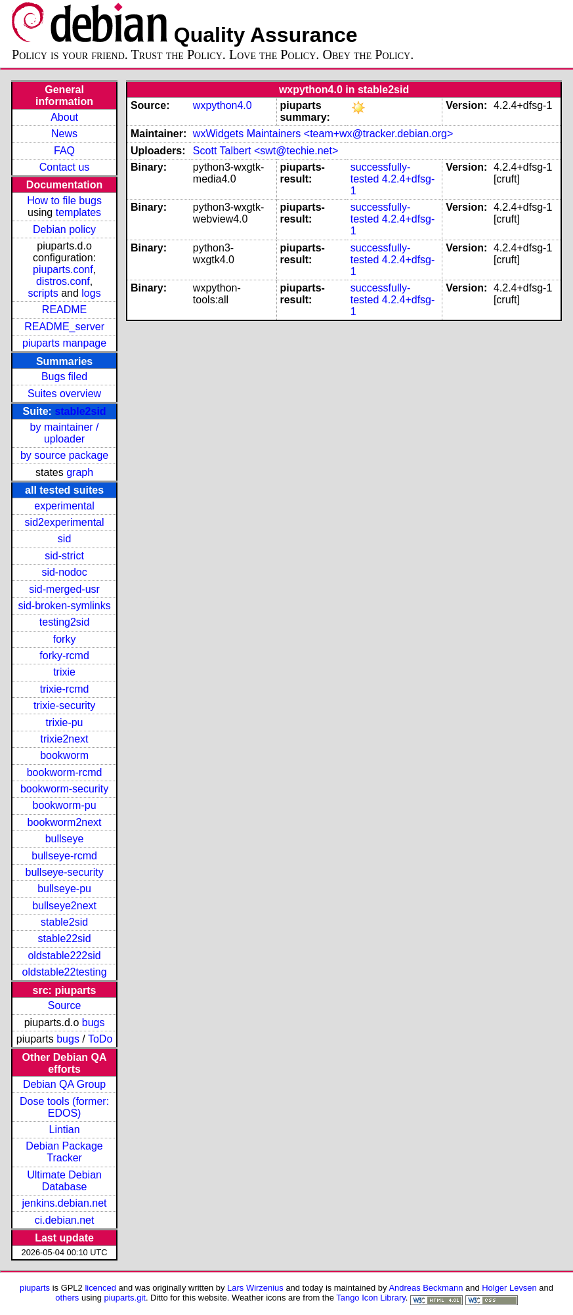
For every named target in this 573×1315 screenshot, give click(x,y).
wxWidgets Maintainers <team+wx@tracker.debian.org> (323, 133)
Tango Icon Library (371, 1298)
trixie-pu (64, 722)
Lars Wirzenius (255, 1288)
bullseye (64, 838)
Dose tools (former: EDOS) (64, 1107)
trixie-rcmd (64, 689)
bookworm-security (64, 788)
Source (64, 1005)
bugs (93, 1022)
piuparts (35, 1288)
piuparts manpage (64, 343)
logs (90, 293)
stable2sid (80, 411)
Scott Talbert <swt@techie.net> (265, 150)
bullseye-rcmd (64, 855)
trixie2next (65, 738)
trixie (64, 672)
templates (78, 212)
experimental (64, 505)
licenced (100, 1288)
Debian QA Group (64, 1084)
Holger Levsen (509, 1288)
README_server (64, 326)
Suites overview (64, 393)
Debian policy (64, 229)
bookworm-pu (64, 805)
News (64, 133)
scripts (43, 293)
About (64, 117)
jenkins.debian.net (64, 1203)
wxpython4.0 (222, 105)
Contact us (64, 167)
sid (64, 538)
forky (64, 639)
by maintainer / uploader (64, 432)
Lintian (64, 1129)
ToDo (100, 1039)
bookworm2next (65, 822)
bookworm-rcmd (64, 772)
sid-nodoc (64, 572)
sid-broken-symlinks (64, 605)
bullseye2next (64, 905)
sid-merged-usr (64, 589)
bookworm (64, 755)
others (67, 1298)
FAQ (64, 150)
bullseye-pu (64, 888)
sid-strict (64, 555)
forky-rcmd (64, 655)
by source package (64, 455)
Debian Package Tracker (64, 1151)
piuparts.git (125, 1298)
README (64, 309)
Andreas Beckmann (426, 1288)
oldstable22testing (64, 972)
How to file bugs (64, 200)
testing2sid (64, 622)
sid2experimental (64, 522)
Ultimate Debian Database (64, 1180)
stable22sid (64, 938)
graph (79, 472)
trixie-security (64, 705)
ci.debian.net (65, 1220)
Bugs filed (64, 376)
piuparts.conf (63, 269)
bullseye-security (64, 872)
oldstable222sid (64, 955)
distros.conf (63, 281)
